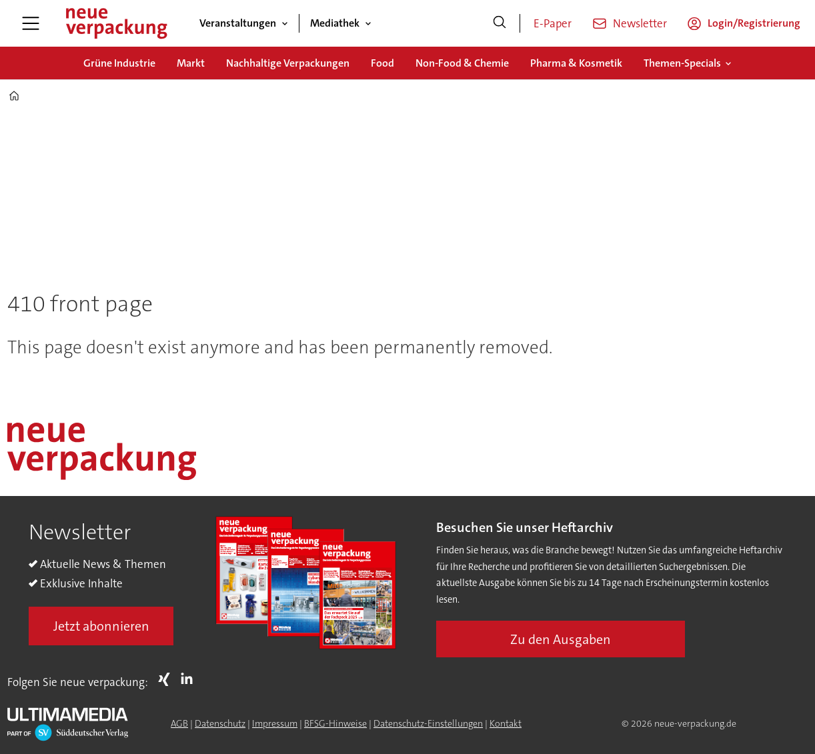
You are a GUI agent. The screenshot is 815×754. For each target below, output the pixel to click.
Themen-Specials (682, 63)
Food (382, 63)
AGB (179, 723)
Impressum (274, 723)
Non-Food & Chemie (462, 63)
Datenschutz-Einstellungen (428, 723)
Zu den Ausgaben (560, 639)
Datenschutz (220, 723)
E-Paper (553, 23)
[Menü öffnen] (30, 23)
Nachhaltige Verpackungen (287, 63)
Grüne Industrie (119, 63)
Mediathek (334, 23)
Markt (191, 63)
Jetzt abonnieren (101, 626)
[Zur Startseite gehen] (116, 23)
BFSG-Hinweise (335, 723)
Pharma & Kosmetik (576, 63)
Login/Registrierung (754, 23)
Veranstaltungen (237, 23)
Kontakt (506, 723)
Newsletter (640, 23)
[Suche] (499, 23)
